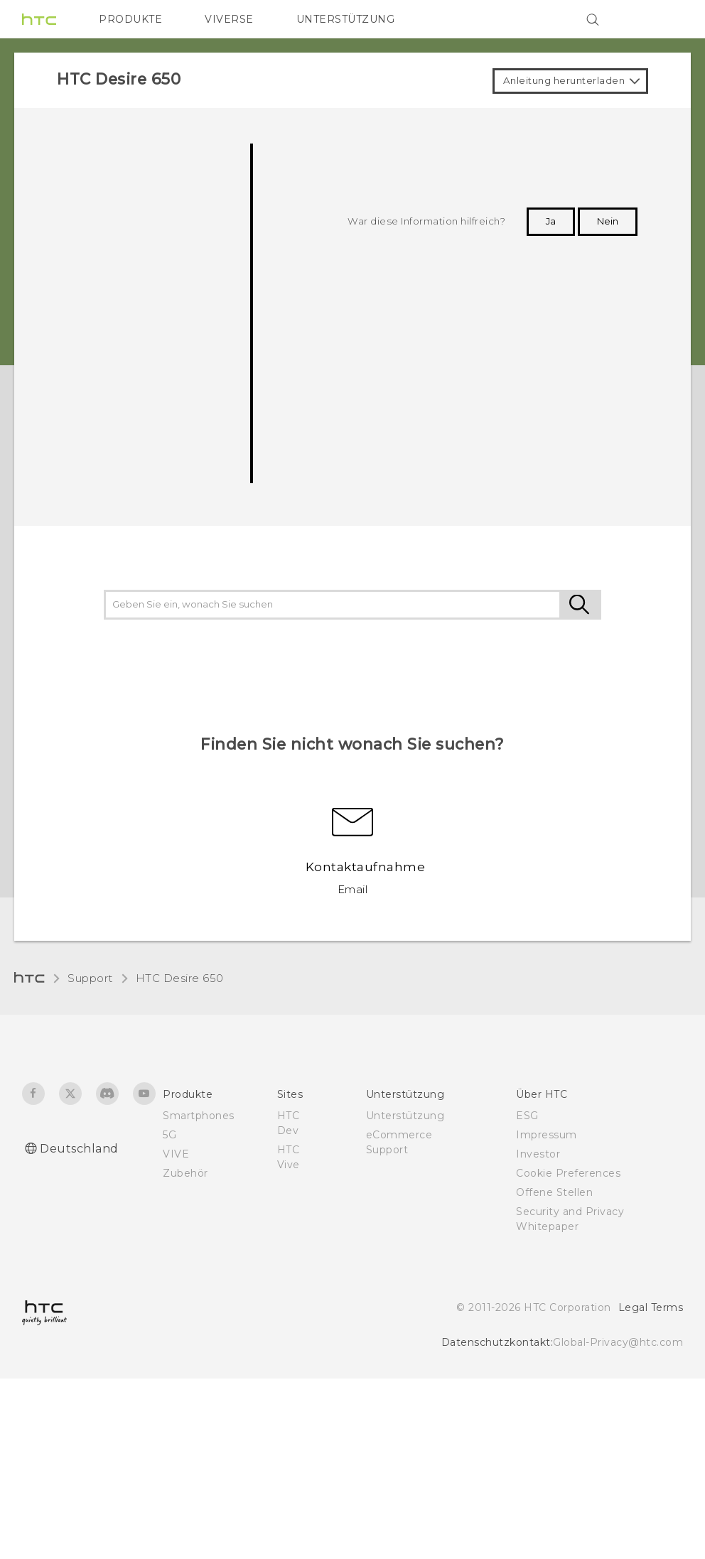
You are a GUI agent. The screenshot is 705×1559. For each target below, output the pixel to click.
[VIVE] (664, 19)
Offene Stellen (554, 1192)
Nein (607, 221)
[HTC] (39, 19)
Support (90, 978)
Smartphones (199, 1115)
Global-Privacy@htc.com (618, 1342)
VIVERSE (229, 19)
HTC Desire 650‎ (180, 978)
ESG (527, 1115)
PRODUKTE (130, 19)
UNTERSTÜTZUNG (345, 19)
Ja (551, 221)
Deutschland (79, 1148)
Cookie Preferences (568, 1173)
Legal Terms (651, 1307)
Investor (538, 1154)
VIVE (176, 1154)
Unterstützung (405, 1115)
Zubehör (185, 1173)
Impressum (546, 1134)
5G (169, 1134)
